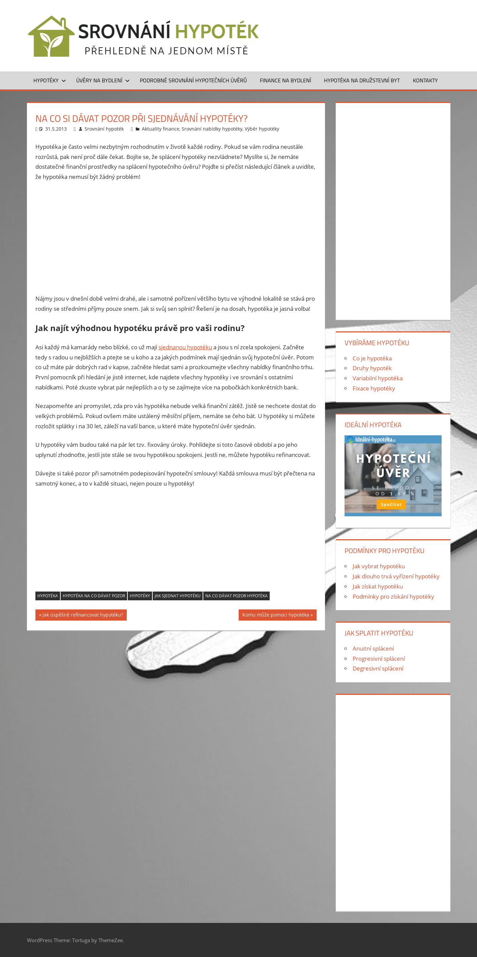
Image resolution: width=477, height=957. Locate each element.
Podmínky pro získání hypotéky (393, 596)
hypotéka (47, 596)
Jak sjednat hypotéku (178, 596)
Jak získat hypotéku (378, 586)
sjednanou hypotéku (185, 347)
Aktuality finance (160, 129)
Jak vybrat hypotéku (379, 566)
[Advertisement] (176, 237)
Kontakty (425, 80)
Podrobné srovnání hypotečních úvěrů (193, 80)
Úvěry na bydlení (103, 80)
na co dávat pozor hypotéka (236, 596)
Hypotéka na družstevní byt (362, 80)
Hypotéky (49, 80)
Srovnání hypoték (104, 129)
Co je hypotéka (372, 358)
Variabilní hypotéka (378, 378)
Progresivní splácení (379, 658)
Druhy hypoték (372, 368)
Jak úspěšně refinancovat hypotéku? (82, 616)
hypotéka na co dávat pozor (94, 596)
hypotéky (140, 596)
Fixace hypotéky (374, 388)
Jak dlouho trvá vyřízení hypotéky (396, 576)
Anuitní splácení (373, 648)
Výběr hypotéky (262, 129)
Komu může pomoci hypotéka (275, 616)
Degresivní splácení (378, 668)
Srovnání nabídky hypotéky (212, 129)
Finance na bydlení (285, 80)
